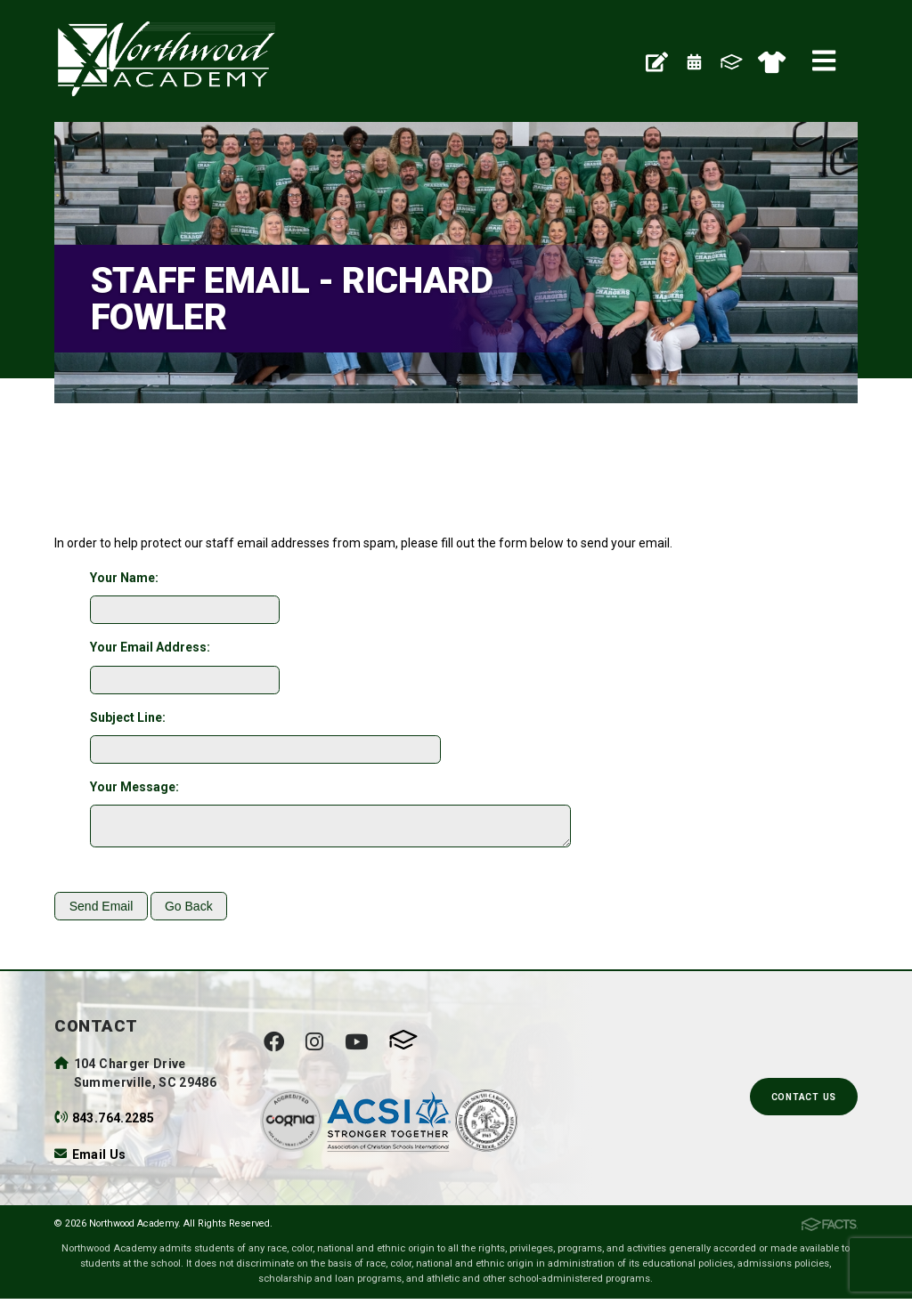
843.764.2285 (113, 1123)
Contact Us (804, 1102)
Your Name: (124, 578)
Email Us (99, 1160)
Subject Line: (128, 717)
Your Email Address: (150, 647)
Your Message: (134, 787)
